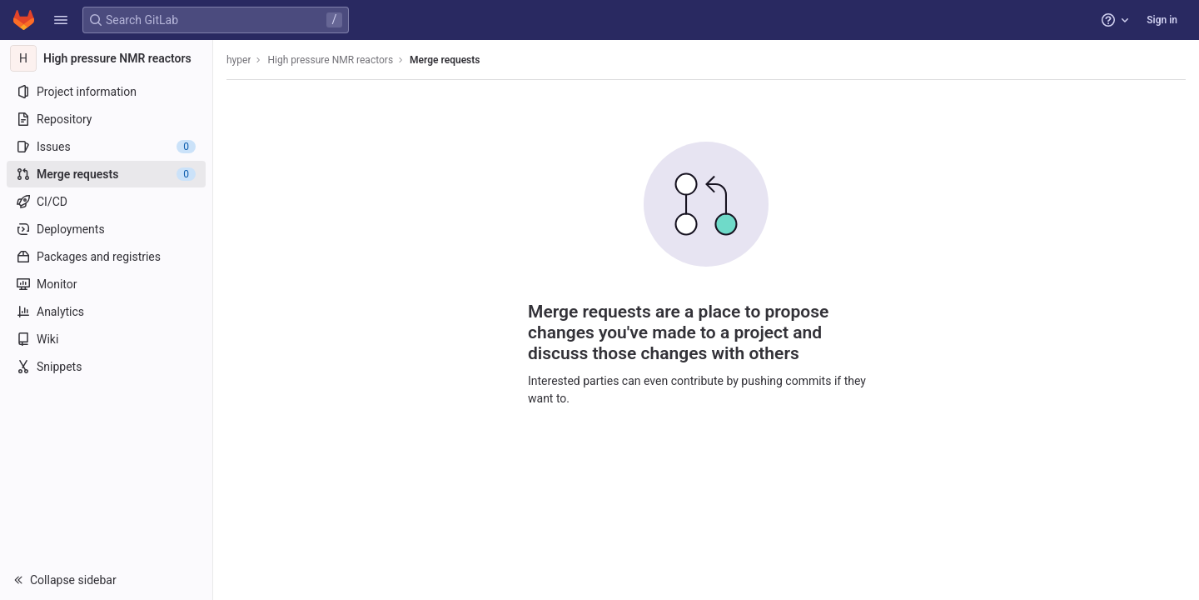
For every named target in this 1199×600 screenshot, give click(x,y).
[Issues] (106, 146)
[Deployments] (106, 229)
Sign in (1162, 20)
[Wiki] (106, 339)
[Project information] (106, 91)
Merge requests (445, 60)
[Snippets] (106, 366)
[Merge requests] (106, 174)
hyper (238, 60)
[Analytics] (106, 311)
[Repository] (106, 119)
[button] (60, 20)
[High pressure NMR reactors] (106, 58)
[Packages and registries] (106, 256)
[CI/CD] (106, 201)
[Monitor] (106, 284)
